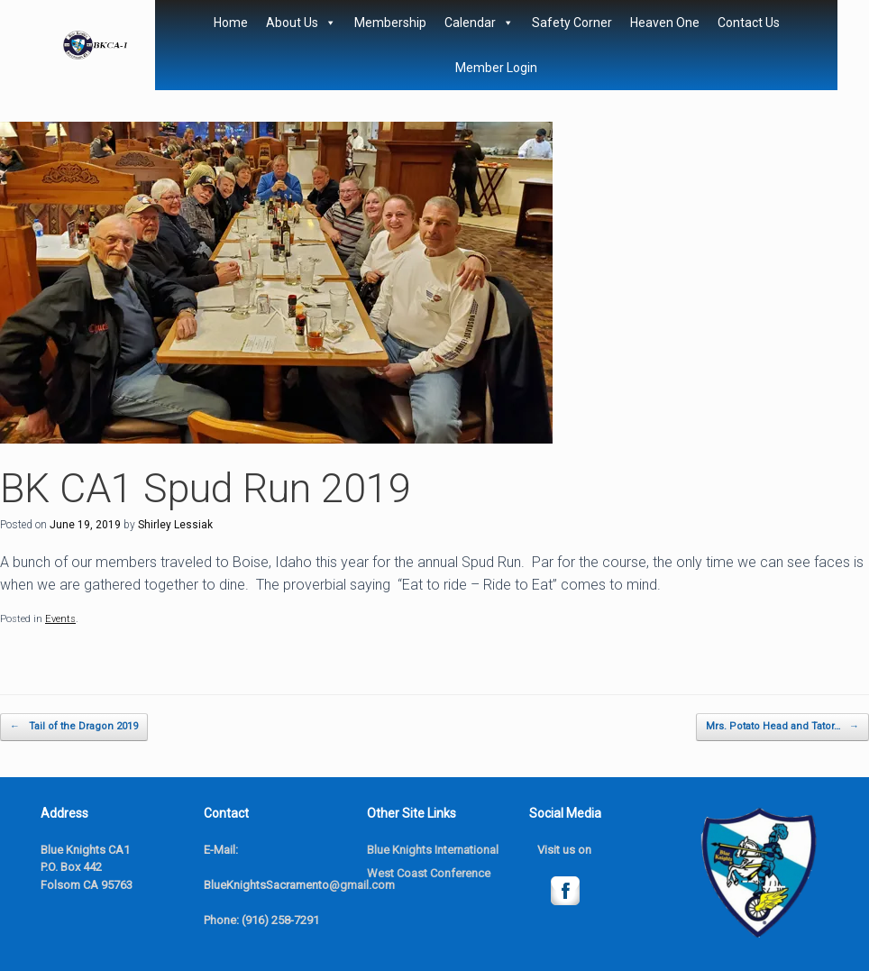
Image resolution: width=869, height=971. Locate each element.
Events (60, 619)
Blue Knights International (433, 849)
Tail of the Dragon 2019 (74, 727)
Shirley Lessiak (175, 524)
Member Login (496, 67)
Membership (390, 22)
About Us (301, 22)
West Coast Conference (428, 873)
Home (231, 22)
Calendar (479, 22)
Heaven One (665, 22)
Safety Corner (572, 22)
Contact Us (749, 22)
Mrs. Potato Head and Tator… (782, 727)
